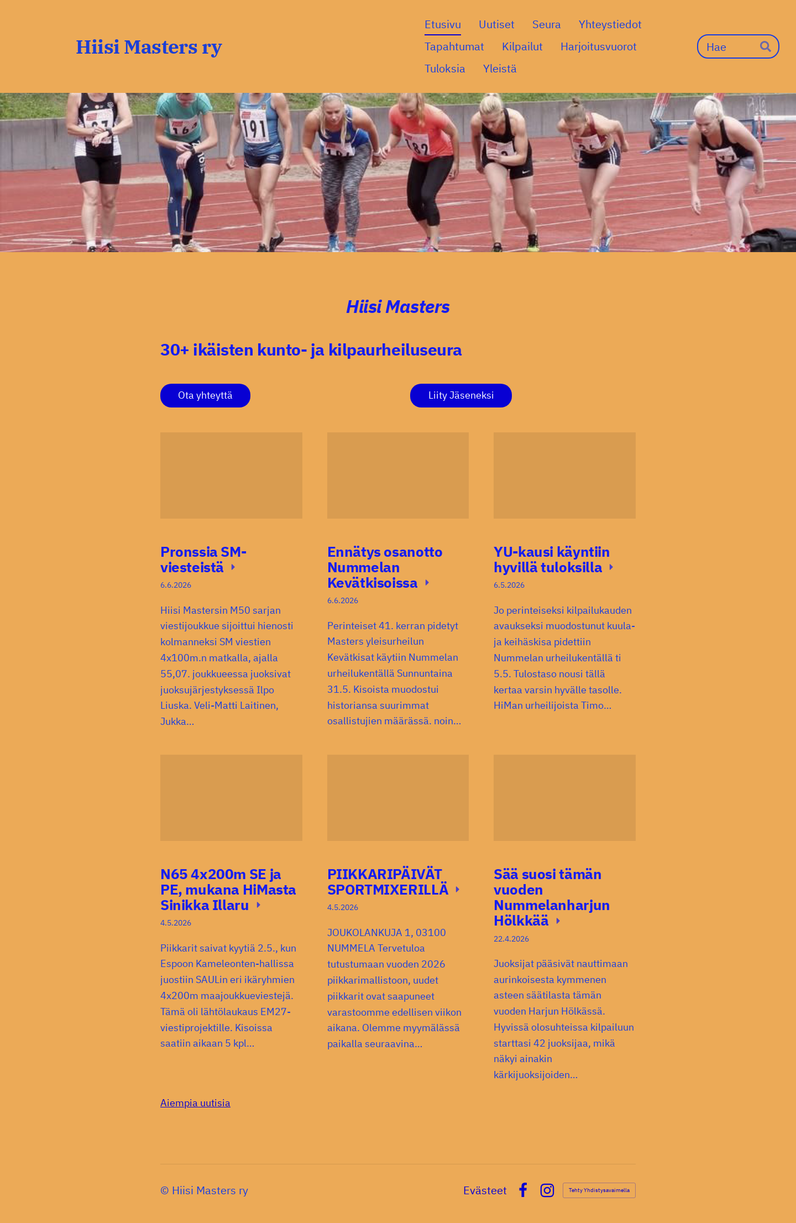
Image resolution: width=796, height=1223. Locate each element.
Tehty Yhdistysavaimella (599, 1190)
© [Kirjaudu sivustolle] (166, 1190)
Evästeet (485, 1190)
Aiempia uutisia (195, 1102)
